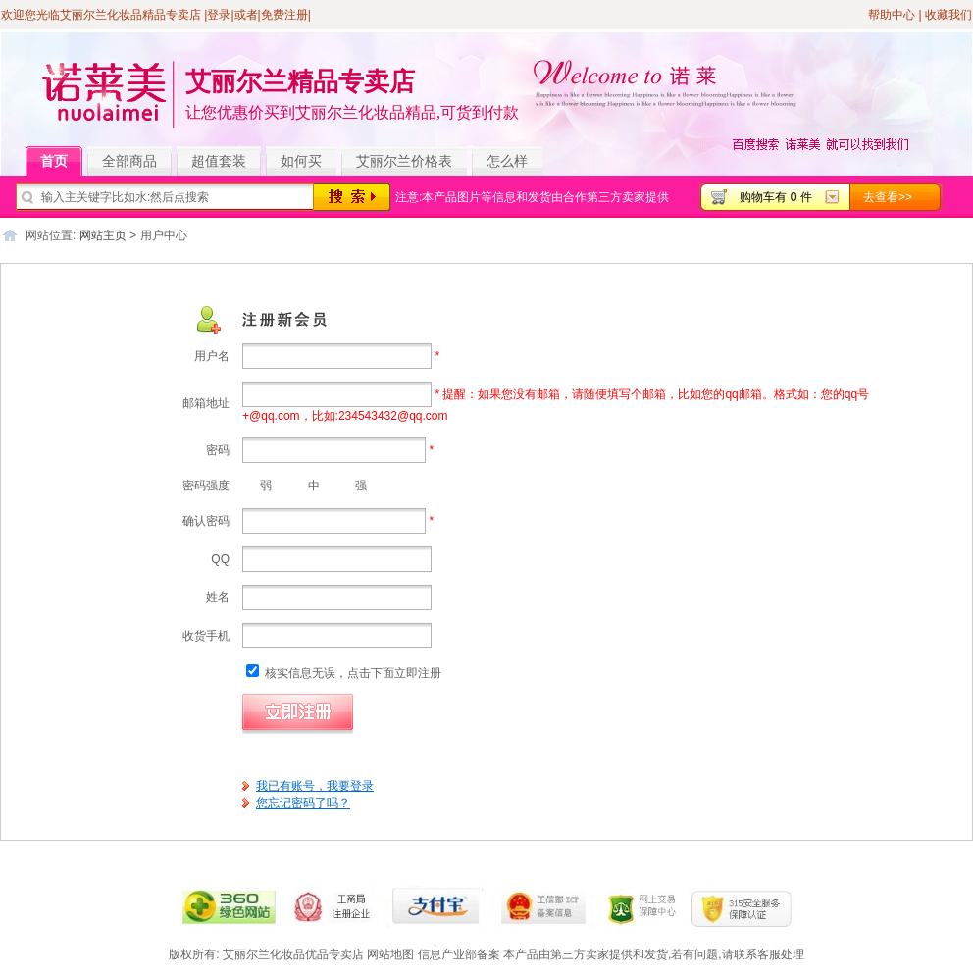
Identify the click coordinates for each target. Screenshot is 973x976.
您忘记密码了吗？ (303, 803)
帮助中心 (891, 15)
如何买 (301, 161)
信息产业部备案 (459, 954)
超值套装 (226, 162)
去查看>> (887, 197)
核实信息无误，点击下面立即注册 (343, 673)
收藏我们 (948, 15)
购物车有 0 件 (775, 197)
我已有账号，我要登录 (315, 786)
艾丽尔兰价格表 (404, 161)
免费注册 (284, 15)
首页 (61, 162)
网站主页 (103, 235)
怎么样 (507, 161)
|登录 (217, 15)
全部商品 (137, 162)
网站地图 (390, 954)
